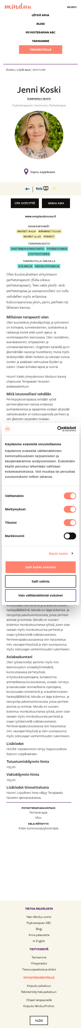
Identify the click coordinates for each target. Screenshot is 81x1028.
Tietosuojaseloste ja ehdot (39, 969)
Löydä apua (40, 15)
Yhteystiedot (39, 963)
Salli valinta (40, 581)
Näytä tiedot (58, 553)
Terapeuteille (40, 49)
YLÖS (39, 1020)
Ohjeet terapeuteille (39, 1000)
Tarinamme (40, 41)
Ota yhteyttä (25, 203)
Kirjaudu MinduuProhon (38, 1006)
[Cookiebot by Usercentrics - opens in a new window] (57, 429)
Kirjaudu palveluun (39, 986)
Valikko (72, 7)
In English (39, 941)
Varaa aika (56, 203)
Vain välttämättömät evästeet (40, 595)
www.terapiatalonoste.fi (40, 216)
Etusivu (10, 70)
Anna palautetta (39, 935)
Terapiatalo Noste (39, 98)
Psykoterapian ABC (41, 32)
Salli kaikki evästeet (40, 567)
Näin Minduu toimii (39, 917)
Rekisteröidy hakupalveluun (39, 992)
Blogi (41, 24)
